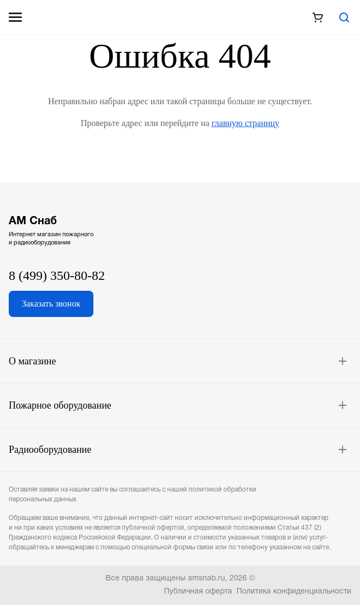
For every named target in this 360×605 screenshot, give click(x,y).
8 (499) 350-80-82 (57, 275)
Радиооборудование (50, 449)
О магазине (32, 361)
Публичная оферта (198, 591)
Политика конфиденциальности (294, 591)
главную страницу (245, 123)
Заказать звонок (51, 303)
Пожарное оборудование (60, 405)
